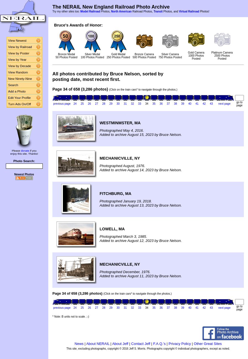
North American (121, 11)
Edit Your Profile (19, 97)
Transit (158, 11)
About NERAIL (98, 344)
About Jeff (120, 344)
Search (13, 85)
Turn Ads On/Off (19, 104)
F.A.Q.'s (159, 344)
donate (25, 150)
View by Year (17, 59)
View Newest (17, 40)
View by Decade (19, 66)
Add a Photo (17, 91)
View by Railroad (20, 47)
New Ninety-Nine (20, 78)
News (79, 344)
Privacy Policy (180, 344)
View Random (18, 72)
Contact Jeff (140, 344)
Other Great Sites (208, 344)
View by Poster (19, 53)
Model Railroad (90, 11)
